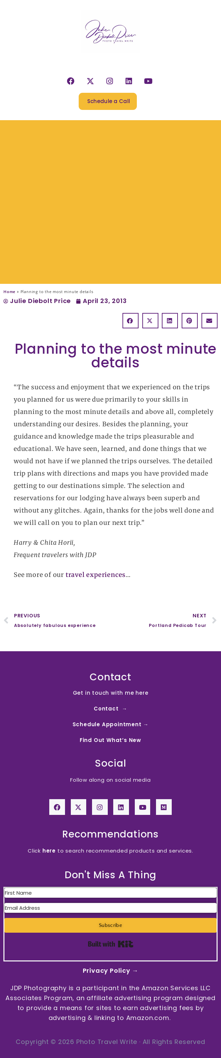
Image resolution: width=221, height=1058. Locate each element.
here (49, 850)
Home (9, 292)
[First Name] (110, 893)
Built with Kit (110, 944)
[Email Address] (110, 908)
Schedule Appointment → (111, 724)
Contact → (110, 708)
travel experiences (96, 575)
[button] (130, 320)
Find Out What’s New (110, 740)
